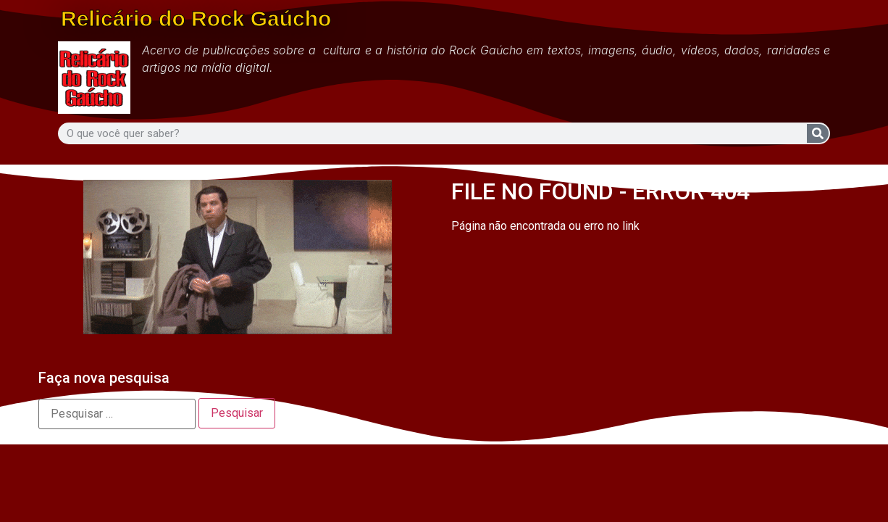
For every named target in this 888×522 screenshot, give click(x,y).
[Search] (818, 133)
